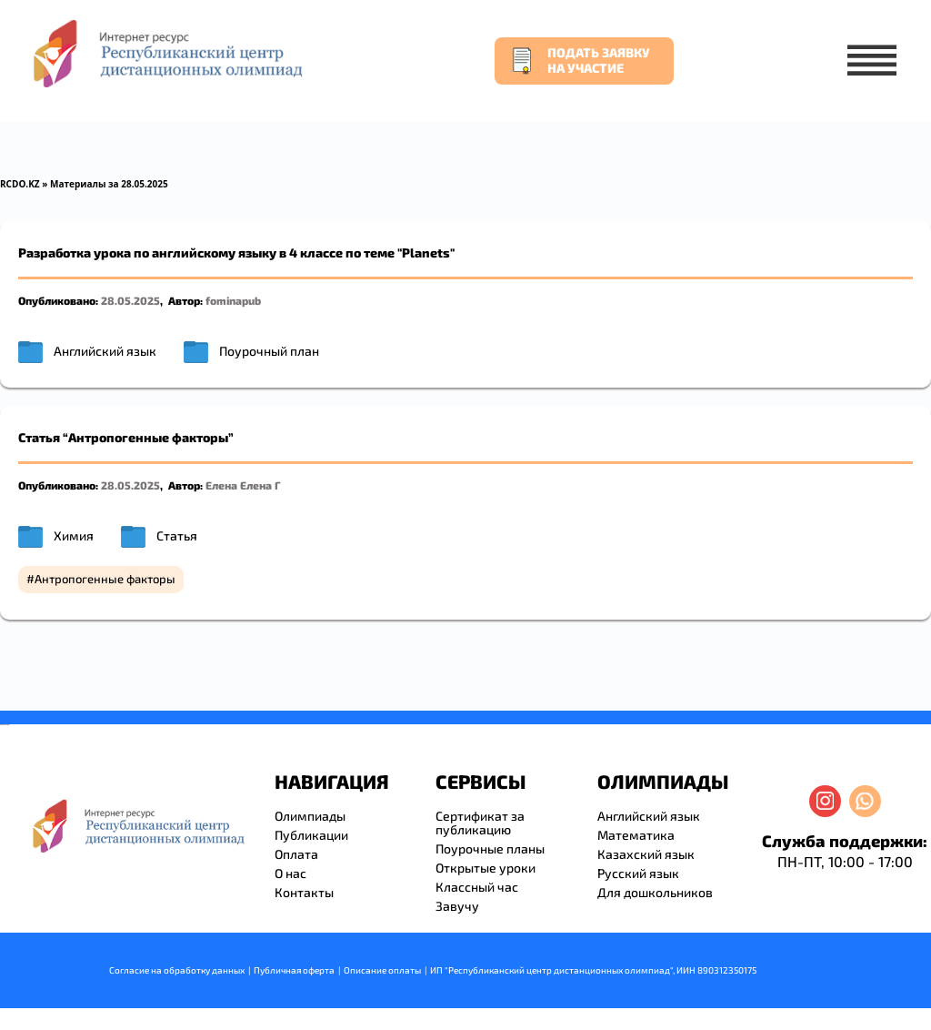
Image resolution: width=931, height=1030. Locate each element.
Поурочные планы (490, 848)
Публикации (311, 835)
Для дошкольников (655, 892)
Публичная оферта (294, 969)
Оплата (296, 854)
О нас (290, 873)
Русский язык (638, 873)
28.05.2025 (130, 300)
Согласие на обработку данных (177, 969)
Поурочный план (269, 350)
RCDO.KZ (20, 183)
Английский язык (105, 350)
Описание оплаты (382, 969)
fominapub (233, 300)
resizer (7, 724)
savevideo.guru (3, 724)
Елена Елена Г (243, 485)
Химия (74, 535)
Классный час (476, 886)
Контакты (304, 892)
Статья (176, 535)
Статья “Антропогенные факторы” (126, 437)
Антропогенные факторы (105, 578)
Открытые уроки (485, 867)
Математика (636, 835)
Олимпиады (310, 815)
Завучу (457, 906)
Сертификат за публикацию (480, 822)
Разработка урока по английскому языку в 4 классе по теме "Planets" (236, 252)
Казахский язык (646, 854)
